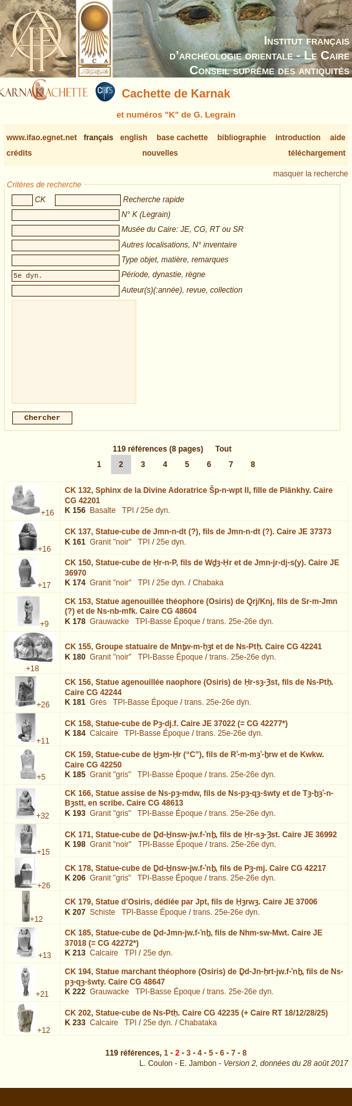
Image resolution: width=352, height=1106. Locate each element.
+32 (42, 826)
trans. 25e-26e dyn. (240, 631)
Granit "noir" (111, 552)
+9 (44, 634)
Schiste (102, 922)
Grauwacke (109, 631)
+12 (36, 929)
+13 (44, 965)
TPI (128, 520)
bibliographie (242, 137)
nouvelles (160, 153)
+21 (42, 1004)
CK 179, (191, 912)
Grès (98, 712)
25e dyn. (156, 520)
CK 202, (196, 1023)
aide (338, 137)
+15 (43, 862)
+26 (42, 715)
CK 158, (176, 733)
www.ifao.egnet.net (41, 137)
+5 (41, 787)
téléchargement (317, 153)
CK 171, (200, 845)
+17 (43, 595)
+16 (47, 523)
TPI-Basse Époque (168, 631)
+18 (32, 678)
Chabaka (207, 593)
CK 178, (195, 878)
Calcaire (104, 743)
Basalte (103, 520)
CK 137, (198, 542)
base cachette (182, 137)
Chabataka (198, 1033)
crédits (19, 153)
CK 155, (193, 657)
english (133, 137)
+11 (42, 751)
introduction (297, 137)
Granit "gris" (110, 784)
